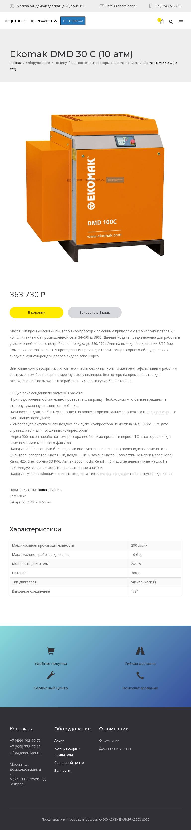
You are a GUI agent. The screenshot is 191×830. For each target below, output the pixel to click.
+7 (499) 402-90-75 (25, 740)
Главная (16, 63)
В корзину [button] (36, 312)
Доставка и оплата (115, 748)
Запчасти (62, 770)
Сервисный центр (69, 762)
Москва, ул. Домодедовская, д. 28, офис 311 (50, 6)
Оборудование (38, 63)
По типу (61, 63)
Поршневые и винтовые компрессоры (70, 819)
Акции (59, 740)
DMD (135, 63)
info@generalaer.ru (122, 6)
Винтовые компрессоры (90, 63)
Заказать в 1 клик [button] (95, 312)
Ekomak (120, 63)
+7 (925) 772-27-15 (168, 6)
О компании (109, 740)
